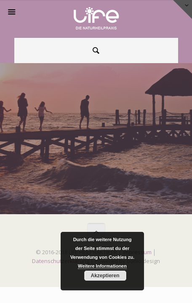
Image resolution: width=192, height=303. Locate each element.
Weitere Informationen (102, 265)
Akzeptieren (105, 276)
